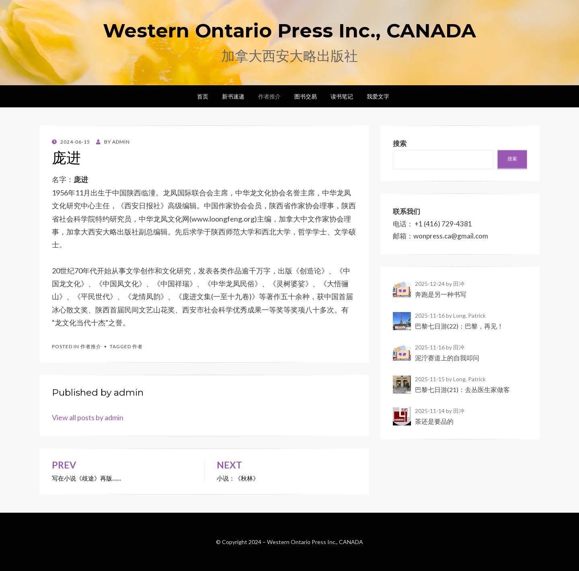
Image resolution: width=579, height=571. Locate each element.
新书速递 (233, 96)
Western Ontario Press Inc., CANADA (289, 30)
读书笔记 (342, 96)
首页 (202, 96)
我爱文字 (378, 96)
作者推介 (269, 96)
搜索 (512, 159)
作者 (137, 346)
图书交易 (305, 96)
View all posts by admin (87, 417)
